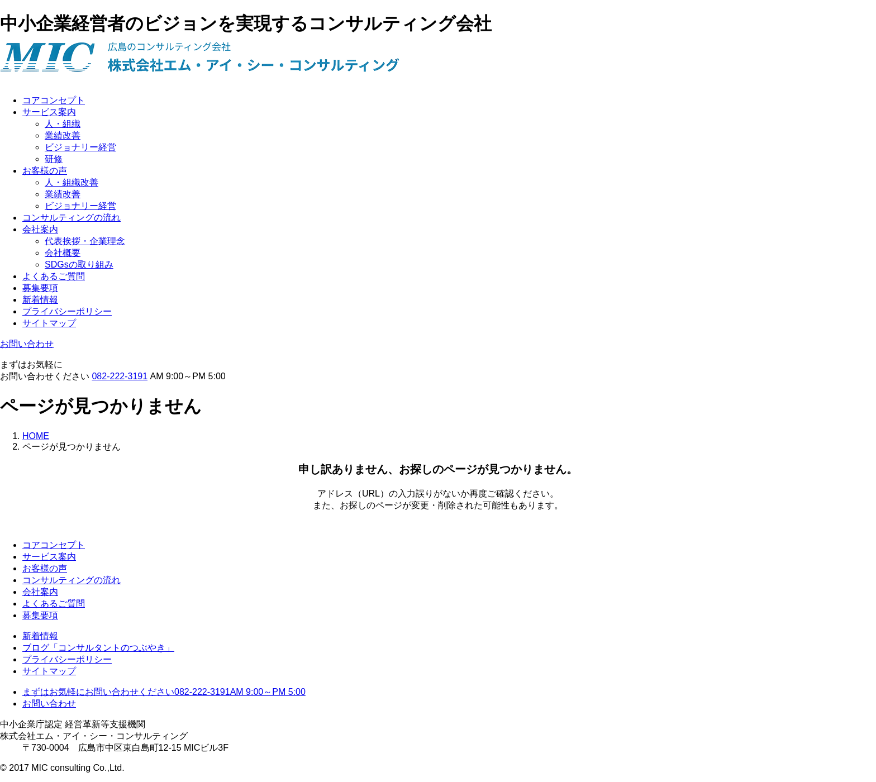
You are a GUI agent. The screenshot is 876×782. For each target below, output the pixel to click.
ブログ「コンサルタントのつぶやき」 (98, 647)
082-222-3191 (119, 376)
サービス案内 (49, 112)
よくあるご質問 (53, 276)
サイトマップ (49, 323)
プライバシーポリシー (67, 311)
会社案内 (40, 229)
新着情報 (40, 299)
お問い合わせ (27, 344)
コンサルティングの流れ (71, 217)
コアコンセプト (53, 100)
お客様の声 (44, 170)
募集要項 (40, 288)
